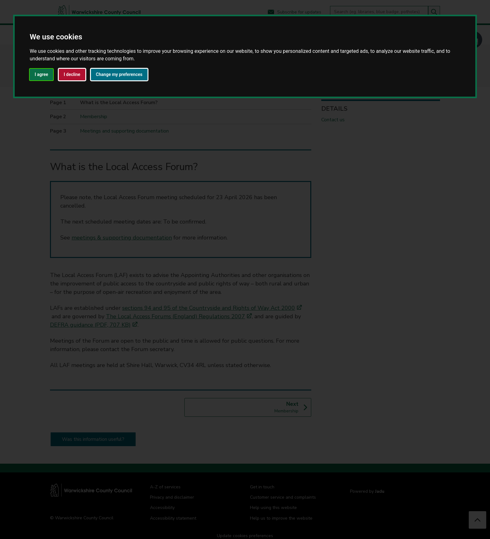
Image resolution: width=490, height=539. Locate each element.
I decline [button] (72, 74)
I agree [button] (41, 74)
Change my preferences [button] (119, 74)
